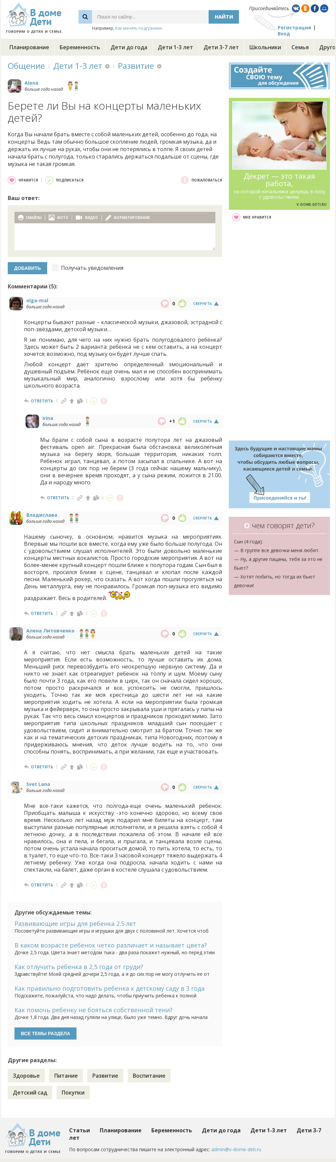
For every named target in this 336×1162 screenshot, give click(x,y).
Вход (284, 33)
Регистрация (294, 27)
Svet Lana (38, 784)
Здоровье (26, 1075)
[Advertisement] (279, 331)
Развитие (136, 65)
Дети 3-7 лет (221, 47)
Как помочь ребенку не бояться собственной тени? (93, 1010)
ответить (42, 401)
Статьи (79, 1130)
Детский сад (30, 1092)
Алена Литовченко (50, 630)
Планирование (29, 47)
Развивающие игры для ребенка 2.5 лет (75, 923)
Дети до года (129, 47)
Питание (66, 1075)
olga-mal (37, 300)
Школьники (265, 47)
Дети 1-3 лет (175, 47)
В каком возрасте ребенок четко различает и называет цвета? (110, 945)
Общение (26, 65)
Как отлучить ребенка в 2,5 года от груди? (78, 967)
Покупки (73, 1092)
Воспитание (149, 1075)
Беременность (80, 47)
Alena (31, 83)
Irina (47, 418)
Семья (300, 47)
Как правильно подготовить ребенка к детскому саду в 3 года (109, 988)
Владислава (41, 515)
